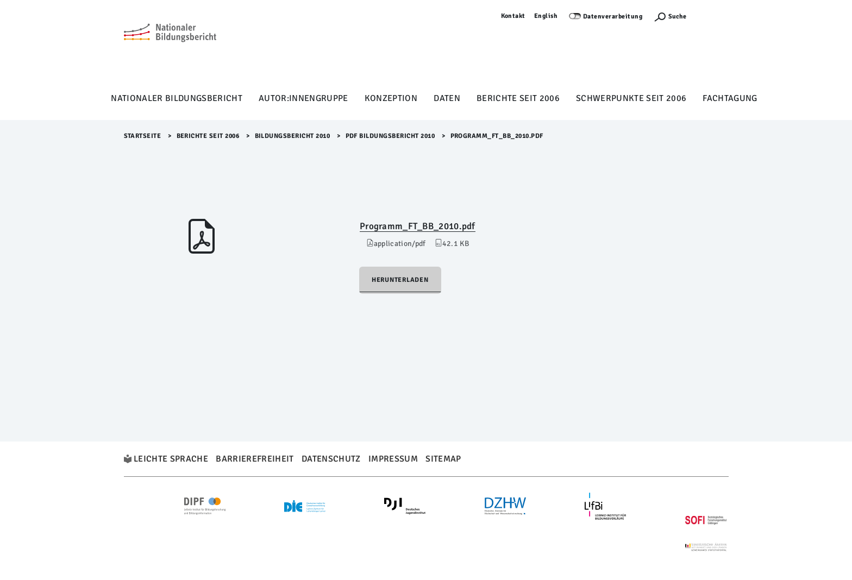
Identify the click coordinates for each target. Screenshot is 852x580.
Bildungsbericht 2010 (292, 136)
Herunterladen (400, 280)
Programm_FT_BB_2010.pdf (417, 226)
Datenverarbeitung (613, 16)
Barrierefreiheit (254, 458)
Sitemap (443, 458)
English (546, 16)
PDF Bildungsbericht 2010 (390, 136)
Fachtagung (730, 98)
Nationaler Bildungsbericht (176, 98)
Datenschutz (331, 458)
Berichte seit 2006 (518, 98)
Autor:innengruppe (303, 98)
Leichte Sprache (171, 458)
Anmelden (713, 16)
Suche (677, 16)
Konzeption (391, 98)
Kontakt (513, 16)
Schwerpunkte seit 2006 (631, 98)
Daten (447, 98)
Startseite (142, 136)
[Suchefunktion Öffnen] (670, 16)
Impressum (393, 458)
